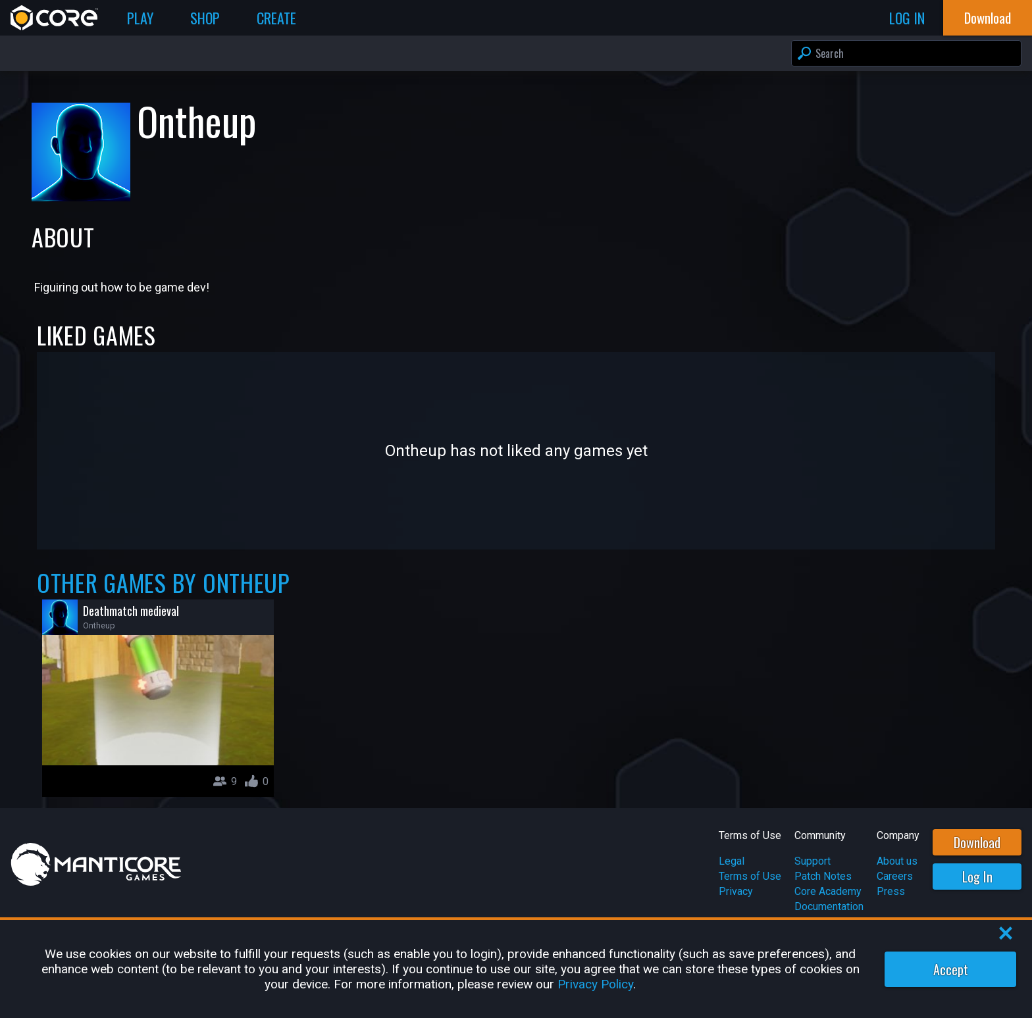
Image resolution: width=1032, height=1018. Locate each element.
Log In (977, 876)
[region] (516, 969)
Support (812, 861)
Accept (950, 969)
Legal (731, 861)
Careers (895, 876)
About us (897, 861)
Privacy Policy (595, 984)
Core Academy (828, 891)
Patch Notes (823, 876)
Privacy (736, 891)
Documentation (829, 906)
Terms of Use (750, 876)
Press (891, 891)
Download (977, 842)
